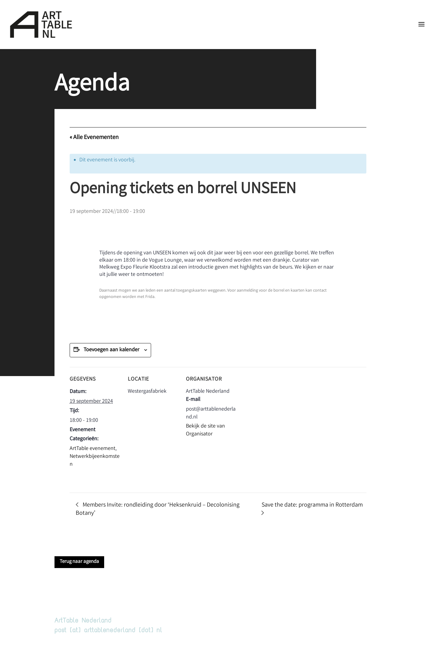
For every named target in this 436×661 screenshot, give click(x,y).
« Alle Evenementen (94, 137)
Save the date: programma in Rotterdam (312, 505)
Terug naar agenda (79, 562)
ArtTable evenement (92, 449)
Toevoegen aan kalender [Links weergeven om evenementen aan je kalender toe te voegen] (111, 350)
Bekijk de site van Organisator (205, 430)
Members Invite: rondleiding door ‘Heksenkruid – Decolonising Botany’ (157, 509)
